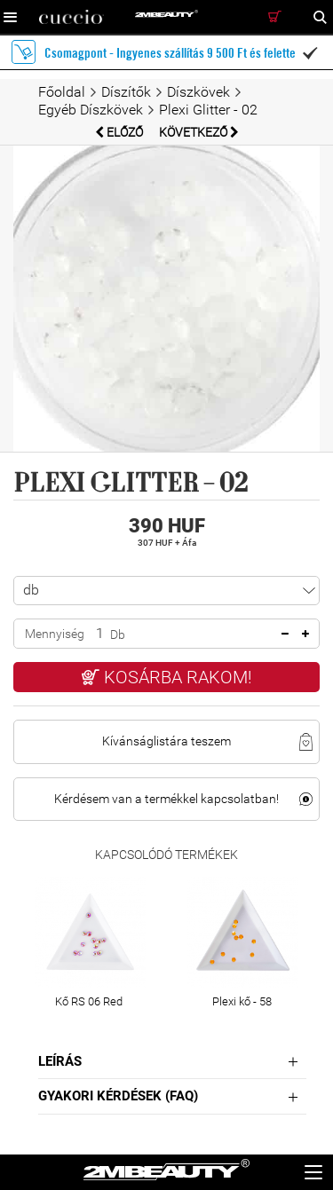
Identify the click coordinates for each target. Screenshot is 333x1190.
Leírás (60, 1061)
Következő (199, 132)
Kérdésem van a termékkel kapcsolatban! (166, 799)
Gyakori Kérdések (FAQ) (118, 1096)
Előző (120, 132)
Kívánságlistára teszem (166, 741)
